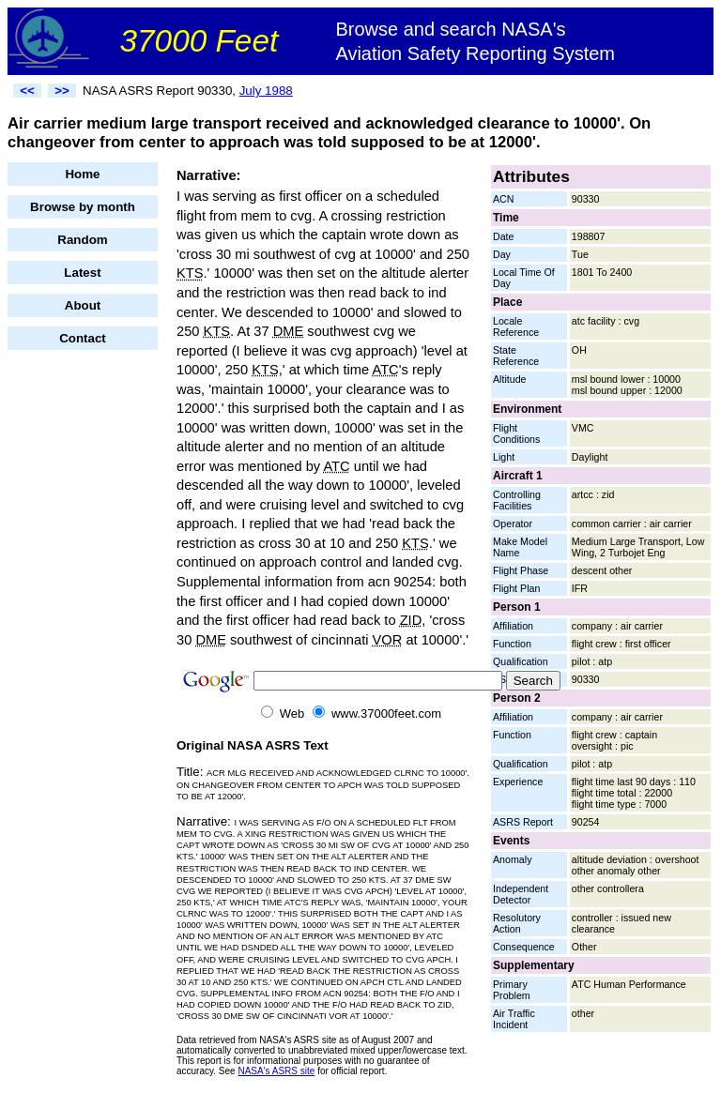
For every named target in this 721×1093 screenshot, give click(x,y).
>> (61, 90)
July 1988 (266, 90)
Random (82, 240)
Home (82, 174)
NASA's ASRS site (276, 1071)
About (83, 305)
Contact (82, 338)
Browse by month (82, 207)
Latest (82, 273)
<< (27, 90)
